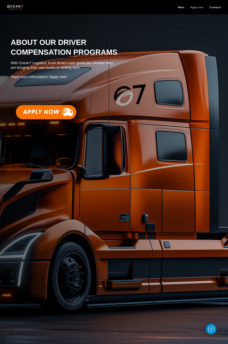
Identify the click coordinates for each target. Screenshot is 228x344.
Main (181, 7)
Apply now (196, 7)
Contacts (215, 7)
